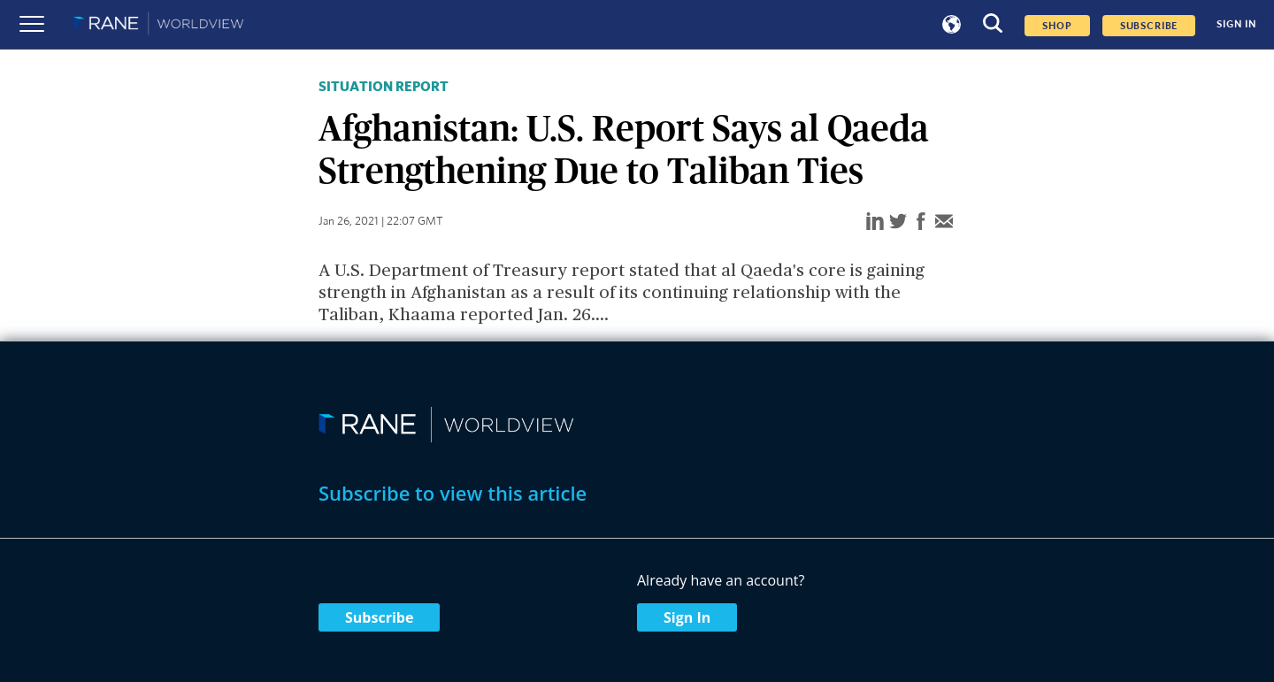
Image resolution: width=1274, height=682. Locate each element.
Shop (1056, 25)
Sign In (687, 617)
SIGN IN (1236, 24)
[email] (944, 222)
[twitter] (897, 222)
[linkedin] (874, 222)
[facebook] (920, 222)
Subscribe (379, 617)
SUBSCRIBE (1149, 25)
